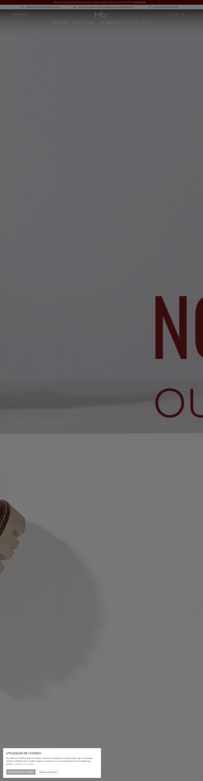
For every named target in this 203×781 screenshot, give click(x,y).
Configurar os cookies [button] (24, 764)
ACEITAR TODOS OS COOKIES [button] (21, 772)
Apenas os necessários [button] (48, 772)
